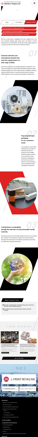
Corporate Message (7, 425)
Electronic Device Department (10, 402)
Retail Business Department (9, 409)
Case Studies (6, 420)
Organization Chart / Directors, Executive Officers (14, 433)
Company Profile (7, 429)
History (4, 431)
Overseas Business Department (10, 417)
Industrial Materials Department (10, 407)
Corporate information (9, 423)
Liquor (5, 410)
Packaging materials (9, 415)
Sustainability (6, 427)
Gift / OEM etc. (7, 412)
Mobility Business (7, 404)
